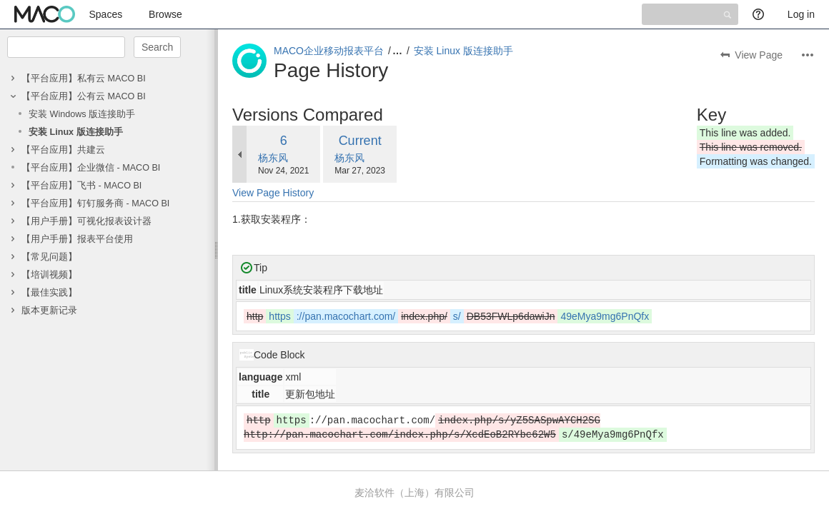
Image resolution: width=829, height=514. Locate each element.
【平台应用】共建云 (63, 150)
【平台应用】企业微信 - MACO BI (90, 168)
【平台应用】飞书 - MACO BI (81, 186)
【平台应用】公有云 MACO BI (83, 96)
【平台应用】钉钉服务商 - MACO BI (95, 203)
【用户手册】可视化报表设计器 (86, 221)
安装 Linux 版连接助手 (76, 132)
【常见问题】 (49, 257)
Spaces (106, 14)
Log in (801, 14)
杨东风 (273, 157)
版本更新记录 (49, 311)
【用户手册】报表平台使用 (77, 239)
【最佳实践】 (49, 293)
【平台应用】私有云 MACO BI (83, 79)
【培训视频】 (49, 275)
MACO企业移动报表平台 (329, 50)
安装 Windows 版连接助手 (82, 114)
